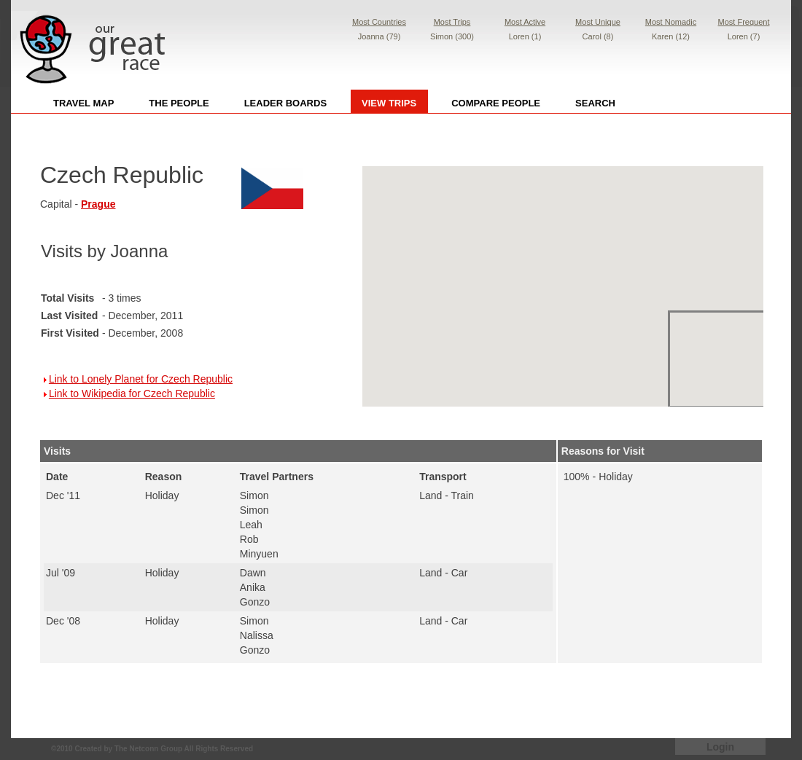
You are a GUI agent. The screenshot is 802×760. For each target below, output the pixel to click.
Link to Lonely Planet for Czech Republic (141, 379)
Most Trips (452, 21)
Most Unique (597, 21)
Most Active (525, 21)
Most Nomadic (670, 21)
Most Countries (379, 21)
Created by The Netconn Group (128, 749)
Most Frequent (744, 21)
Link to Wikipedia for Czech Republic (132, 393)
